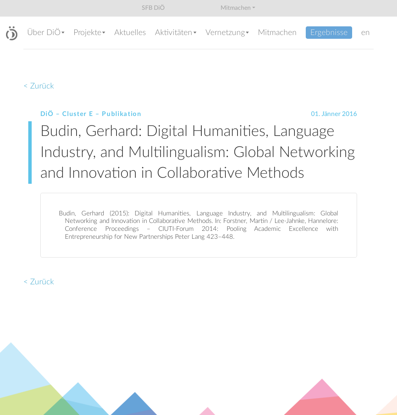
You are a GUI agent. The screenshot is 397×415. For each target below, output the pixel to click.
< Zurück (38, 86)
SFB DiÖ (153, 8)
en (365, 33)
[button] (46, 33)
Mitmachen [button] (236, 8)
